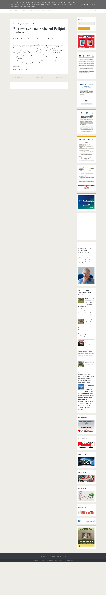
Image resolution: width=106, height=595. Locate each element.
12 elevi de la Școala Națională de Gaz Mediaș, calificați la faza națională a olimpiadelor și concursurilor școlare (85, 390)
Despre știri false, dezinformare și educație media (85, 286)
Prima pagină (13, 10)
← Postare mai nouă (14, 75)
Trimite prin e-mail (30, 68)
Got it (93, 4)
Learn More (85, 4)
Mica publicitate (48, 10)
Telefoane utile (34, 10)
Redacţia (23, 10)
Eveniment (17, 68)
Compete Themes (43, 593)
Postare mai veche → (64, 75)
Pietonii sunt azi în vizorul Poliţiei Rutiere (37, 30)
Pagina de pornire (39, 75)
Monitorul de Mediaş (59, 589)
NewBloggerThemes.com (66, 593)
